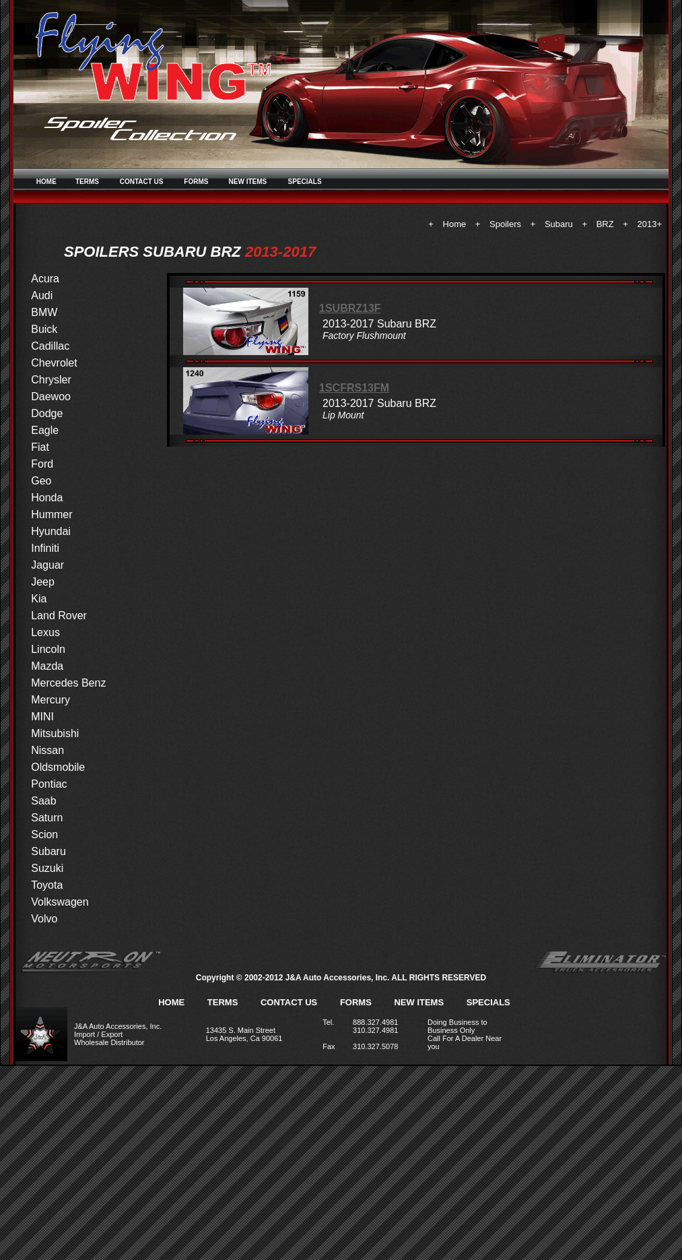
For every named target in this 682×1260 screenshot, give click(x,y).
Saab (43, 801)
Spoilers (505, 224)
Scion (44, 834)
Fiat (40, 447)
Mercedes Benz (68, 683)
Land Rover (59, 615)
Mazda (47, 666)
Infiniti (45, 548)
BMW (44, 312)
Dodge (47, 413)
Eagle (45, 430)
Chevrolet (54, 363)
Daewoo (51, 396)
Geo (41, 480)
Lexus (45, 632)
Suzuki (47, 868)
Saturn (47, 817)
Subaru (559, 224)
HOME (46, 181)
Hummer (51, 514)
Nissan (47, 750)
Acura (45, 278)
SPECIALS (305, 181)
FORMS (196, 181)
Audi (42, 295)
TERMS (87, 181)
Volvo (44, 918)
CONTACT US (142, 181)
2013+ (649, 224)
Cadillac (50, 346)
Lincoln (48, 649)
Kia (38, 598)
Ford (42, 464)
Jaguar (47, 565)
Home (455, 224)
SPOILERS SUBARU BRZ (152, 251)
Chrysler (51, 379)
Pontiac (49, 784)
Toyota (47, 885)
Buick (44, 329)
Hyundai (51, 531)
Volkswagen (59, 902)
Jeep (43, 582)
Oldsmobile (58, 767)
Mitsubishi (55, 733)
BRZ (605, 224)
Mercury (50, 699)
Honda (47, 497)
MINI (42, 716)
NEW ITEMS (248, 181)
